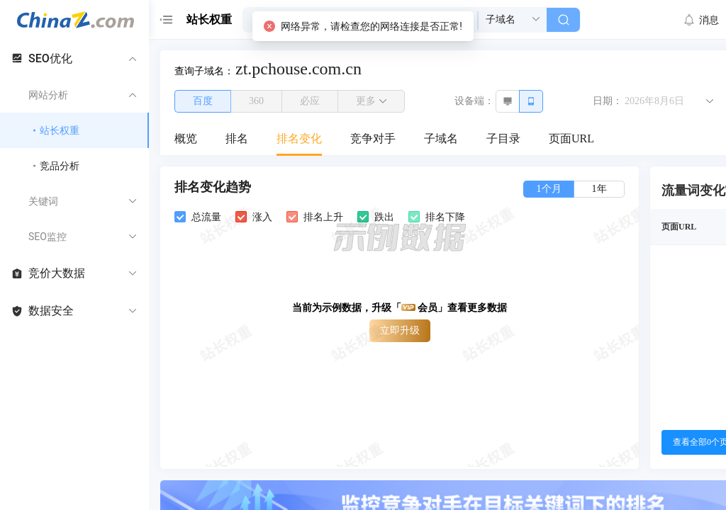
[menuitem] (185, 139)
